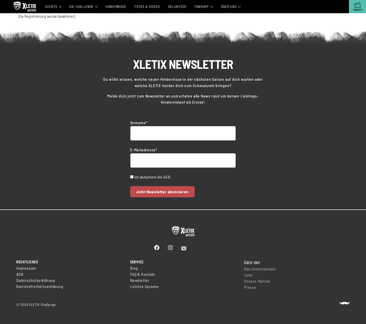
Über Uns (229, 6)
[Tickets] (357, 6)
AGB (166, 176)
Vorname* (138, 122)
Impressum (26, 268)
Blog (134, 270)
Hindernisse (116, 6)
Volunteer (177, 6)
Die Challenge (81, 6)
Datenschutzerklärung (35, 280)
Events (51, 6)
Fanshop (201, 6)
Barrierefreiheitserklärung (39, 286)
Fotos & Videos (147, 6)
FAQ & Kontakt (142, 276)
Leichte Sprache (144, 288)
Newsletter (139, 282)
